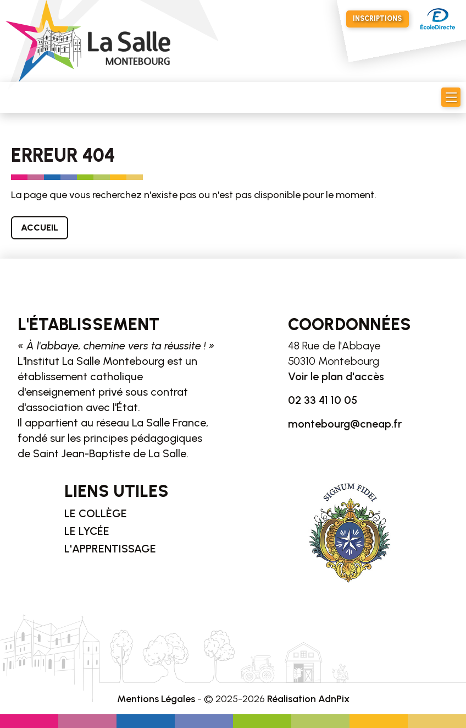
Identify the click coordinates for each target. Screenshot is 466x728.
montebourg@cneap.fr (345, 423)
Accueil (39, 227)
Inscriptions (377, 18)
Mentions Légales (156, 699)
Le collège (95, 513)
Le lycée (86, 531)
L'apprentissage (110, 548)
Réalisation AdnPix (308, 699)
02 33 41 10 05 (322, 400)
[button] (451, 97)
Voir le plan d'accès (336, 376)
